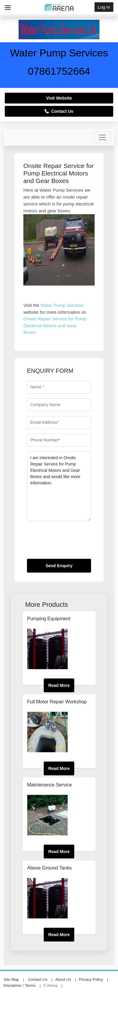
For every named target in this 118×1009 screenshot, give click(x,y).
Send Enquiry (59, 565)
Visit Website (59, 98)
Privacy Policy (91, 979)
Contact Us (59, 111)
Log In (104, 7)
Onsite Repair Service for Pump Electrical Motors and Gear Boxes (55, 325)
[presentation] (72, 542)
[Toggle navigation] (102, 137)
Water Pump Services (62, 305)
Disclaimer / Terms (20, 985)
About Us (63, 979)
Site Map (11, 979)
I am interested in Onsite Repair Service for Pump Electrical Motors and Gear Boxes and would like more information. (59, 486)
